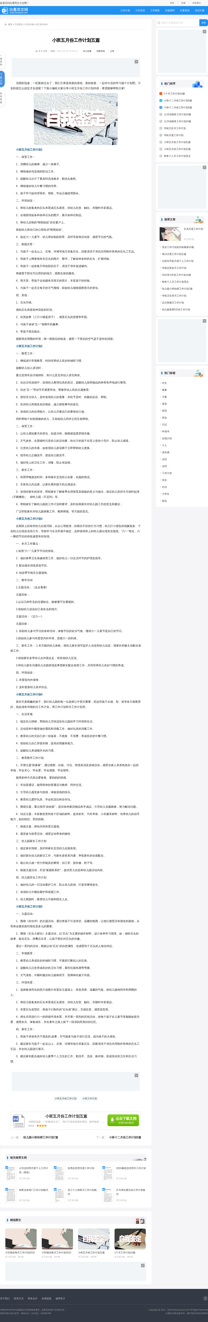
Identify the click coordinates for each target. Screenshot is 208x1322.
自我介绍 (167, 438)
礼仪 (164, 487)
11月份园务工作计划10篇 (177, 114)
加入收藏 (87, 51)
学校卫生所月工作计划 (174, 295)
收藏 (183, 3)
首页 (10, 24)
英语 (164, 410)
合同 (164, 466)
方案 (164, 396)
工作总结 (140, 10)
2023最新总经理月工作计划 (131, 1168)
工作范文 (19, 24)
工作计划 (125, 10)
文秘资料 (170, 10)
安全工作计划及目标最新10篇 (178, 247)
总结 (164, 459)
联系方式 (19, 1298)
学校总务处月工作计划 (174, 268)
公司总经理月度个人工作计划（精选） (33, 1170)
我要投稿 (101, 51)
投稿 (172, 3)
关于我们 (5, 1298)
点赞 (112, 51)
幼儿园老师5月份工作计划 (176, 309)
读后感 (165, 452)
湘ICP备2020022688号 (197, 1313)
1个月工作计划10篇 (124, 1252)
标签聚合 (197, 3)
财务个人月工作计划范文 (177, 156)
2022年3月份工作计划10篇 (176, 274)
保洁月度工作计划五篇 (174, 254)
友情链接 (46, 1298)
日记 (164, 424)
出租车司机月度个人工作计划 (178, 261)
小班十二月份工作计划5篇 (125, 1137)
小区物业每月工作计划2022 (20, 1252)
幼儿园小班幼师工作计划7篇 (40, 1137)
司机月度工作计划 (173, 135)
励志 (164, 500)
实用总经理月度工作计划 (81, 1168)
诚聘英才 (60, 1298)
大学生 (165, 493)
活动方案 (200, 10)
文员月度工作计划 (193, 229)
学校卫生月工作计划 (175, 128)
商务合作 (32, 1298)
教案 (164, 390)
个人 (164, 445)
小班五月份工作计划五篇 (91, 1252)
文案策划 (185, 10)
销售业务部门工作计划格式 (33, 1190)
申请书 (165, 431)
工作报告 (155, 10)
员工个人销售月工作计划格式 (82, 1192)
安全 (164, 480)
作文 (164, 383)
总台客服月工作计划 (173, 302)
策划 (164, 403)
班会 (164, 417)
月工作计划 (41, 24)
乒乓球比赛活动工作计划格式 (130, 1192)
